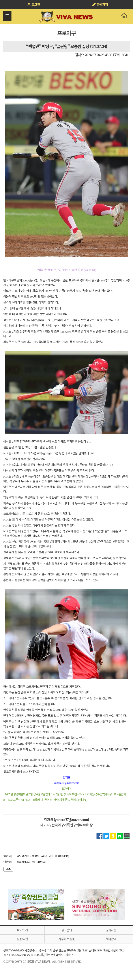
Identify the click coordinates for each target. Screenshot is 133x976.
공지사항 (111, 930)
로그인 (33, 4)
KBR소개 (22, 930)
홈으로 (124, 15)
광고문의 (67, 930)
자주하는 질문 (66, 939)
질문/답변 (22, 939)
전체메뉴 (7, 16)
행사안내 (111, 939)
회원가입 (100, 4)
